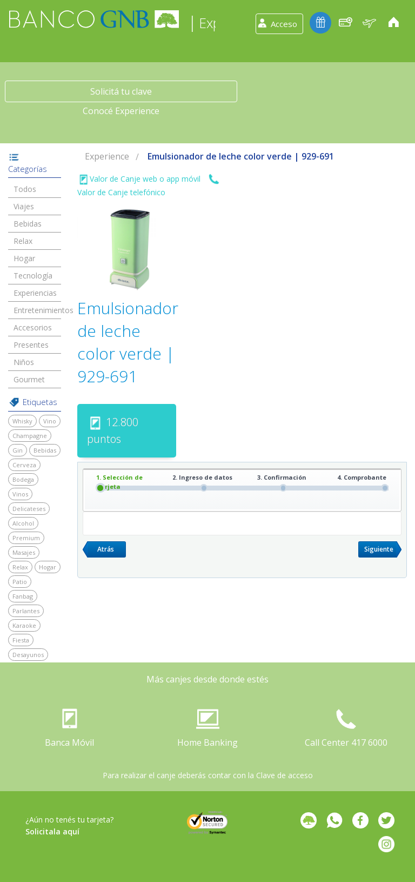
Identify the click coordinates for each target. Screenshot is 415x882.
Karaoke (24, 625)
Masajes (23, 552)
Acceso (284, 23)
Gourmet (29, 379)
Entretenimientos (43, 310)
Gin (17, 450)
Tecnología (33, 275)
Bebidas (28, 223)
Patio (19, 582)
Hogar (24, 258)
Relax (23, 241)
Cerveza (24, 465)
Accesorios (33, 327)
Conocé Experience (121, 111)
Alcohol (23, 523)
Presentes (31, 345)
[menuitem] (107, 157)
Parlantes (25, 611)
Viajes (24, 206)
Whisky (22, 421)
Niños (24, 362)
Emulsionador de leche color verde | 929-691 (241, 156)
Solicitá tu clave (121, 91)
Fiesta (20, 640)
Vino (49, 421)
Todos (25, 189)
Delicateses (28, 509)
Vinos (20, 494)
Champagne (29, 436)
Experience (107, 156)
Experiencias (35, 293)
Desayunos (28, 655)
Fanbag (22, 596)
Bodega (23, 479)
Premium (26, 538)
